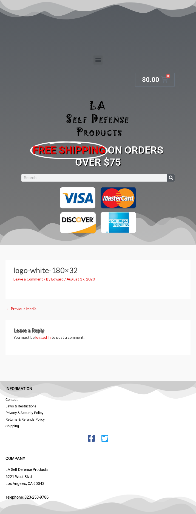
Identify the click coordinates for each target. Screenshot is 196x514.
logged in (43, 337)
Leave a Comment (28, 279)
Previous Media (21, 308)
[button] (98, 60)
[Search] (171, 178)
